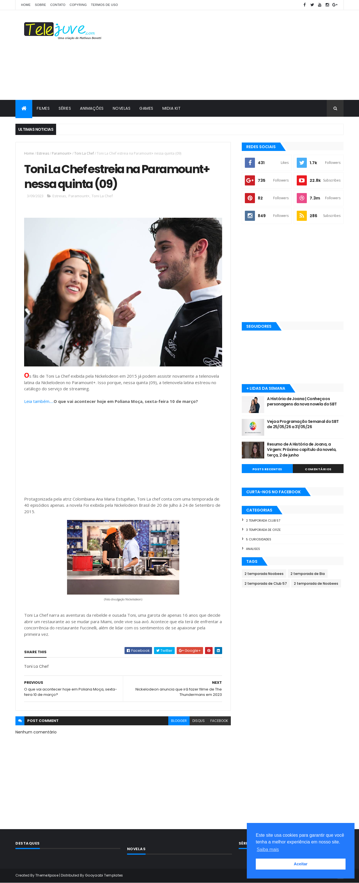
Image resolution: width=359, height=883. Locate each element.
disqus (198, 720)
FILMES (43, 108)
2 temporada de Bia (308, 573)
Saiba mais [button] (268, 849)
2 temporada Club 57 (263, 520)
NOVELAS (122, 108)
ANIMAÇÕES (92, 108)
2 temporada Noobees (264, 573)
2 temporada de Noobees (316, 583)
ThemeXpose (46, 875)
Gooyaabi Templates (104, 875)
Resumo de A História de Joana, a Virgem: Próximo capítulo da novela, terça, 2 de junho (301, 449)
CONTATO (57, 4)
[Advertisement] (241, 55)
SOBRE (40, 4)
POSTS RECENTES (267, 469)
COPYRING (78, 4)
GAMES (146, 108)
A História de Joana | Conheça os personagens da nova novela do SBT (302, 401)
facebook (219, 720)
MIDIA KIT (171, 108)
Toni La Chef (84, 153)
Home (26, 4)
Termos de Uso (104, 4)
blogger (179, 720)
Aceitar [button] (301, 864)
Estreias (43, 153)
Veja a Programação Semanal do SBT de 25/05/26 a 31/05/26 (303, 424)
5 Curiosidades (258, 539)
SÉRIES (65, 108)
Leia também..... (39, 401)
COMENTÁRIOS (318, 469)
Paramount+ (62, 153)
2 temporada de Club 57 (266, 583)
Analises (253, 549)
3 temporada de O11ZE (263, 529)
